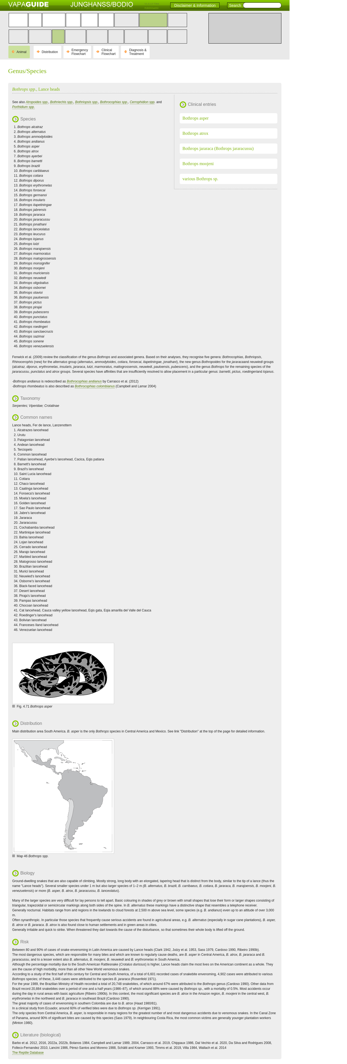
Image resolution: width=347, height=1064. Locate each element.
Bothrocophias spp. (114, 102)
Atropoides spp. (37, 102)
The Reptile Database (28, 1053)
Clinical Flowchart (108, 52)
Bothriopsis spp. (86, 102)
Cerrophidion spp (142, 102)
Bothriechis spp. (61, 102)
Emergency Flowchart (80, 52)
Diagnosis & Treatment (137, 52)
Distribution (50, 52)
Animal (22, 52)
